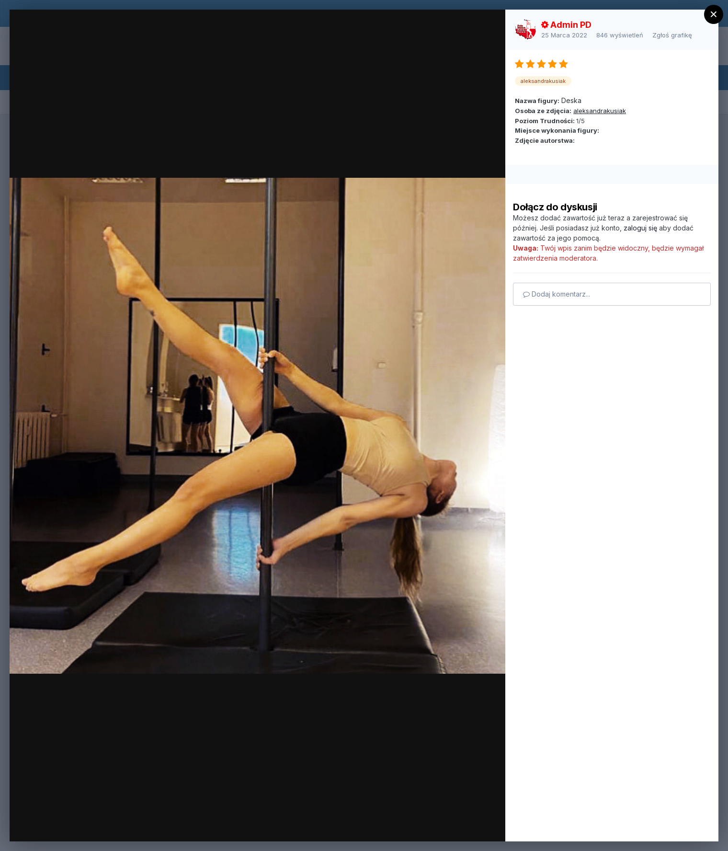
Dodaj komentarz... (556, 294)
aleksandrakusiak (599, 111)
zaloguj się (640, 228)
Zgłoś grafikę (672, 35)
